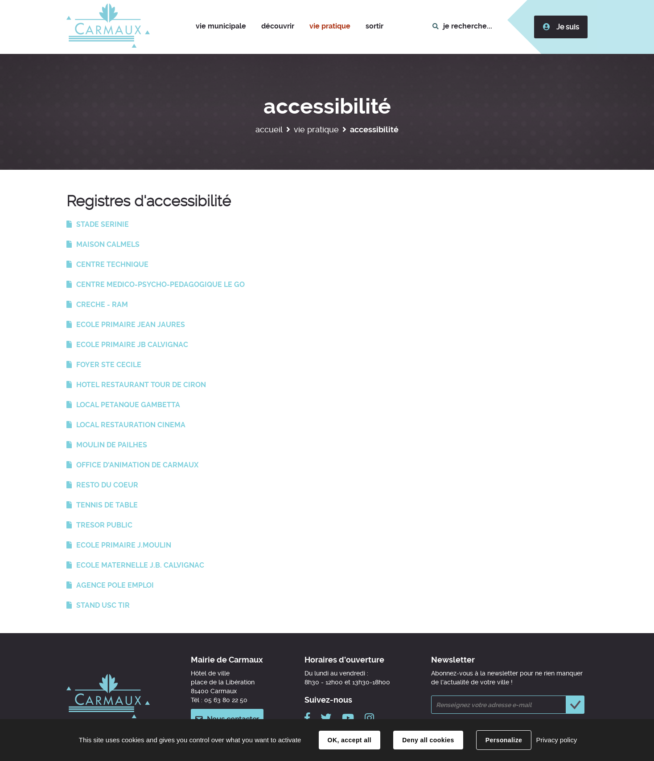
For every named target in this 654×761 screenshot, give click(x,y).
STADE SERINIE (102, 224)
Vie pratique (316, 129)
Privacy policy (556, 740)
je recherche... (467, 26)
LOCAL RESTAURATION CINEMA (130, 425)
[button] (221, 27)
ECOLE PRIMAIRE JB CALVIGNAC (132, 344)
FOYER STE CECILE (108, 364)
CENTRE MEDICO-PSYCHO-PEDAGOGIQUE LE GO (160, 284)
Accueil (269, 129)
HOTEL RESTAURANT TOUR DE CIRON (141, 384)
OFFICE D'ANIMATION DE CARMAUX (137, 465)
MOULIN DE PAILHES (111, 445)
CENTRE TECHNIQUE (112, 264)
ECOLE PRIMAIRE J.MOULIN (123, 545)
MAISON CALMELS (108, 244)
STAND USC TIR (103, 605)
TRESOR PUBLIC (104, 525)
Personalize (503, 740)
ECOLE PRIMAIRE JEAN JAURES (130, 324)
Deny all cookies (428, 740)
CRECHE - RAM (102, 304)
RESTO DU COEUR (107, 485)
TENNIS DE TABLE (107, 505)
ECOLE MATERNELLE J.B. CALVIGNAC (140, 565)
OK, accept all (349, 740)
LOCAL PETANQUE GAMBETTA (128, 405)
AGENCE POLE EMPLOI (115, 585)
